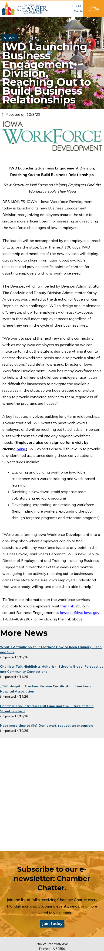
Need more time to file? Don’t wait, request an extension (46, 725)
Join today (52, 923)
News (9, 38)
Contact (80, 11)
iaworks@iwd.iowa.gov (79, 612)
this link (67, 606)
